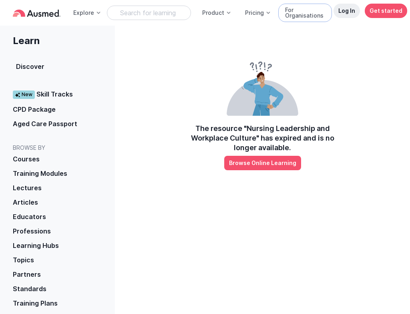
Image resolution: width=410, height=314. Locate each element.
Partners (27, 274)
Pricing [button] (258, 12)
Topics (23, 260)
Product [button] (216, 12)
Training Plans (35, 303)
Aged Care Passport (45, 124)
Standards (29, 289)
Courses (26, 159)
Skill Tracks (43, 94)
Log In (346, 10)
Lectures (27, 188)
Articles (25, 202)
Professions (32, 231)
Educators (29, 217)
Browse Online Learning (262, 162)
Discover (30, 66)
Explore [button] (87, 12)
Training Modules (40, 173)
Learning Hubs (36, 246)
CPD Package (34, 109)
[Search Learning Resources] (149, 13)
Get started (386, 10)
